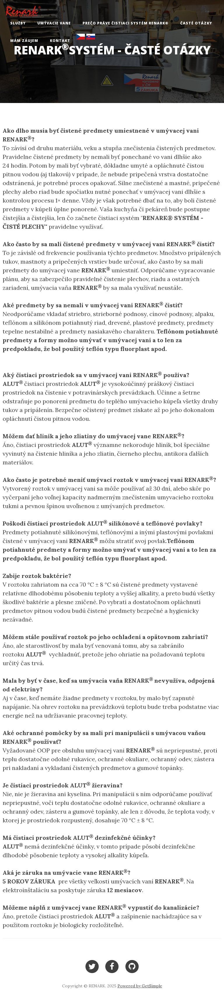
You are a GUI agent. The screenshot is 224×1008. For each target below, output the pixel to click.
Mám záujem (24, 40)
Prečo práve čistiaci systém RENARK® (126, 23)
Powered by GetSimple (140, 986)
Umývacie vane (54, 23)
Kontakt (60, 40)
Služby (18, 23)
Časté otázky (196, 23)
